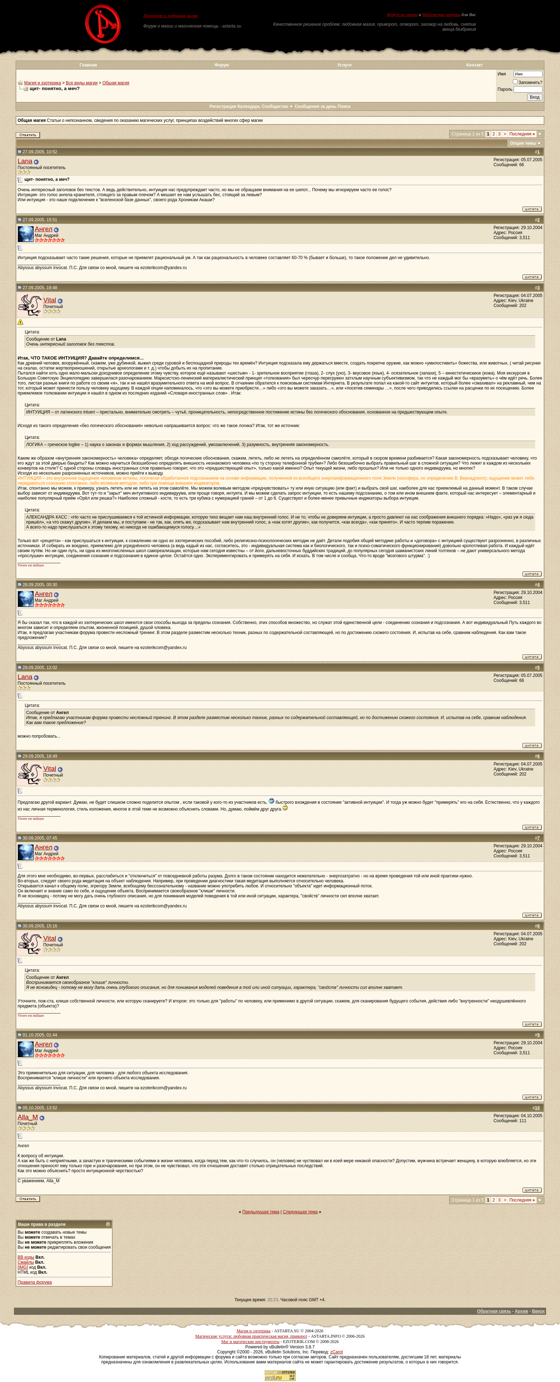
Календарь (249, 106)
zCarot (336, 1351)
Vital (49, 300)
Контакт (474, 65)
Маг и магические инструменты (250, 1341)
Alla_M (28, 1117)
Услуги (345, 65)
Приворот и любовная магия (170, 15)
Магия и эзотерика (42, 82)
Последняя (522, 134)
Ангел (43, 229)
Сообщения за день (315, 106)
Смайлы (26, 1262)
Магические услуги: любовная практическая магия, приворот (251, 1336)
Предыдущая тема (261, 1211)
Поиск (344, 106)
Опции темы (523, 143)
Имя (502, 73)
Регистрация (222, 106)
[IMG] (23, 1267)
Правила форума (35, 1282)
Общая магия (115, 82)
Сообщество (278, 106)
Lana (25, 161)
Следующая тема (300, 1211)
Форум (221, 65)
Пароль (505, 89)
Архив (521, 1311)
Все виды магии (82, 82)
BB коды (26, 1257)
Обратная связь (494, 1311)
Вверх (538, 1311)
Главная (88, 65)
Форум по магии (402, 14)
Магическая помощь (441, 14)
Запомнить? (527, 82)
